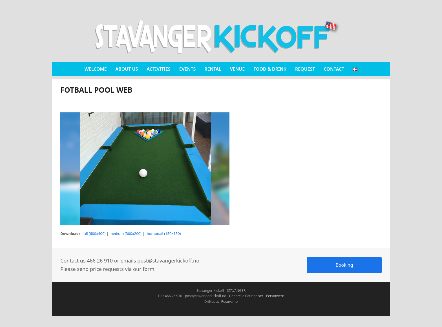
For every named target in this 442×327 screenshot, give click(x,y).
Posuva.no (229, 301)
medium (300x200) (125, 233)
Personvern (275, 295)
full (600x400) (93, 233)
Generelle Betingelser (246, 295)
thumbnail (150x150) (163, 233)
